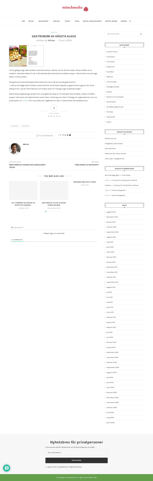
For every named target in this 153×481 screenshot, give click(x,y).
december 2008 (112, 398)
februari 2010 (111, 342)
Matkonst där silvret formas (115, 154)
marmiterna (25, 126)
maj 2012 (110, 242)
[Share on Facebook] (62, 135)
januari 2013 (111, 222)
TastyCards (111, 117)
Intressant (111, 62)
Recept (109, 92)
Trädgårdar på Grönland (114, 144)
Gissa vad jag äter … (119, 190)
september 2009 (113, 367)
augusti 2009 (111, 372)
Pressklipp (126, 175)
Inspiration (111, 57)
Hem (23, 21)
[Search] (130, 21)
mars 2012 (110, 252)
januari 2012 (111, 262)
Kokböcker (111, 67)
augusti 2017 (111, 212)
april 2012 (110, 247)
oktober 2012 (111, 227)
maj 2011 (110, 302)
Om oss (31, 21)
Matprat (110, 77)
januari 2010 (111, 347)
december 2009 (112, 352)
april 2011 (110, 307)
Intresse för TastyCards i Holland (124, 180)
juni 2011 (110, 297)
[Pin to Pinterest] (67, 135)
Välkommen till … (111, 139)
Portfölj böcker (111, 21)
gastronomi (14, 126)
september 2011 (112, 282)
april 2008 (110, 423)
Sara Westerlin (110, 149)
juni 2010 (110, 337)
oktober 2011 (111, 277)
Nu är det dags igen (112, 175)
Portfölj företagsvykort (92, 21)
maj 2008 (110, 418)
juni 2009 (110, 382)
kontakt (25, 101)
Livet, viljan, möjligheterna (114, 159)
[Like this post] (60, 135)
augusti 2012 (111, 237)
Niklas (51, 40)
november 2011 (112, 272)
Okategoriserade (113, 87)
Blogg (77, 21)
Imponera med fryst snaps (84, 182)
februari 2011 (111, 317)
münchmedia (111, 82)
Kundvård (110, 72)
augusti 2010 (111, 327)
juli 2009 (110, 377)
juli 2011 (109, 292)
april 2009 (110, 387)
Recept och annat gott (115, 97)
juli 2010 (110, 332)
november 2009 (112, 357)
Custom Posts (112, 52)
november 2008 (113, 402)
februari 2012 (111, 257)
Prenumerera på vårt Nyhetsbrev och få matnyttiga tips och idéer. (70, 447)
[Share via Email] (70, 135)
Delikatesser (43, 21)
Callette (108, 185)
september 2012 (113, 232)
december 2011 (112, 267)
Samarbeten (111, 102)
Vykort (67, 21)
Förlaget (56, 21)
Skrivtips (110, 112)
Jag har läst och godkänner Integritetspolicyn (64, 467)
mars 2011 (110, 312)
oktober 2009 (112, 362)
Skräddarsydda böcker (115, 107)
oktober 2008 (112, 408)
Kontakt (124, 21)
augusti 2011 (111, 287)
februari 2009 (112, 392)
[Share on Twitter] (65, 135)
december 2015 (112, 217)
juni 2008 (110, 412)
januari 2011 (111, 322)
